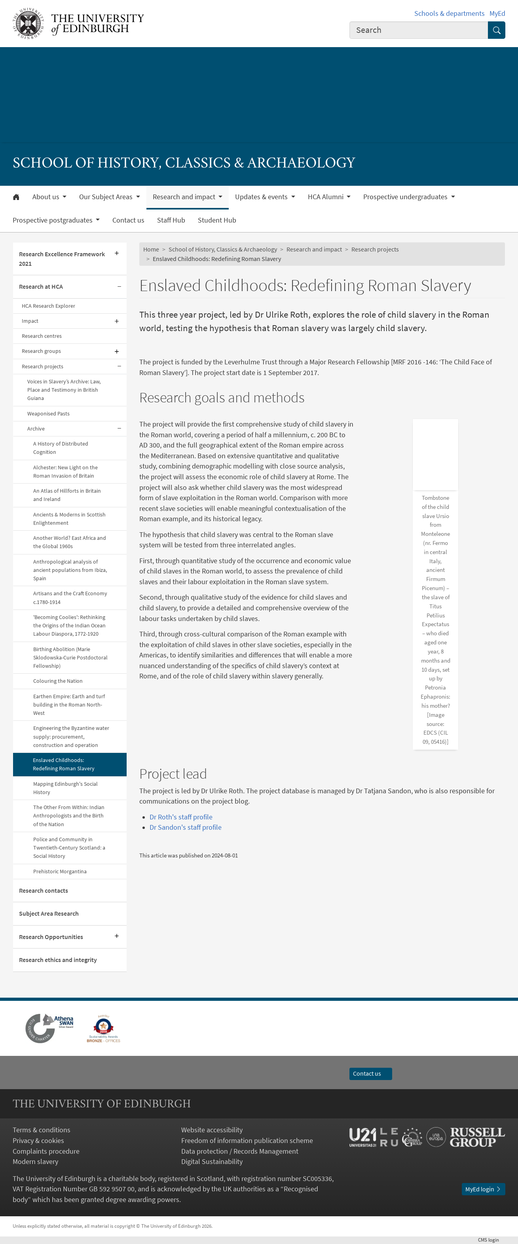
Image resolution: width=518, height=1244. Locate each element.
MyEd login (483, 1189)
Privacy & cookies (38, 1140)
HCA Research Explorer (49, 305)
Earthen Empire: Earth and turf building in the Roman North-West (69, 705)
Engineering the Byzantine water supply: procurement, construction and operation (71, 736)
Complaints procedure (46, 1151)
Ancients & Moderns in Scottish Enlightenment (69, 518)
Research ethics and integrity (58, 960)
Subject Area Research (49, 913)
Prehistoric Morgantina (60, 871)
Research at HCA (41, 286)
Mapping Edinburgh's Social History (65, 788)
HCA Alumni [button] (326, 196)
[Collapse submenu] (119, 286)
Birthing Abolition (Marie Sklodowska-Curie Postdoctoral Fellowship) (70, 658)
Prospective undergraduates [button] (406, 196)
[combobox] (418, 30)
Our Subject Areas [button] (106, 196)
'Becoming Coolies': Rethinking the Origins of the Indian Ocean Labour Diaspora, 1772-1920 (69, 625)
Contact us (128, 220)
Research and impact (314, 249)
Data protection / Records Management (239, 1151)
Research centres (42, 335)
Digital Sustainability (212, 1161)
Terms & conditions (41, 1130)
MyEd (497, 13)
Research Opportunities (51, 937)
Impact (30, 320)
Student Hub (217, 220)
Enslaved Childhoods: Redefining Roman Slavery (64, 764)
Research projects (42, 366)
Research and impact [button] (185, 196)
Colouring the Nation (58, 680)
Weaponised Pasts (48, 413)
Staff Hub (171, 220)
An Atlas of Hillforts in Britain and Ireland (67, 495)
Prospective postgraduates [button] (53, 220)
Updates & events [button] (262, 196)
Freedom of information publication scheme (247, 1140)
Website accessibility (212, 1130)
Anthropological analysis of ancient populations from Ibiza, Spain (70, 570)
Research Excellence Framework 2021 (62, 258)
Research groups (41, 350)
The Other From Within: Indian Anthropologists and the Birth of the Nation (68, 816)
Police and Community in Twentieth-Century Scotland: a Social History (69, 848)
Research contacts (43, 890)
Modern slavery (35, 1161)
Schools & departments (449, 13)
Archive (36, 428)
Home (151, 249)
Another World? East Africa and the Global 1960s (69, 542)
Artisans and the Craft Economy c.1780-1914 (70, 597)
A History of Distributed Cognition (60, 447)
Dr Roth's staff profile (181, 764)
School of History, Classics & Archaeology (223, 249)
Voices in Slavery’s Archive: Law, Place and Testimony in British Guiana (64, 390)
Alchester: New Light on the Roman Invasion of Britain (65, 471)
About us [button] (46, 196)
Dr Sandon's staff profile (186, 774)
